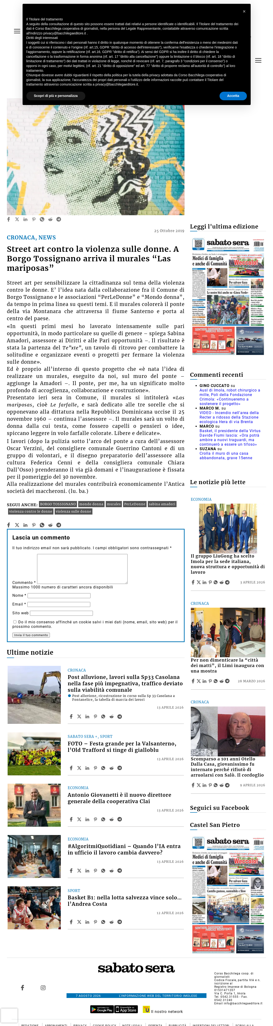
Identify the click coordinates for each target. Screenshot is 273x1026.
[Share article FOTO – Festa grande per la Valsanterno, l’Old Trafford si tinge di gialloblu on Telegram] (120, 768)
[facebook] (8, 219)
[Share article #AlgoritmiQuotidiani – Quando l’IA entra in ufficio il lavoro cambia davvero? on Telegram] (120, 870)
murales (114, 504)
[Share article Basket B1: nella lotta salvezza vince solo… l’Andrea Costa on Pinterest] (96, 922)
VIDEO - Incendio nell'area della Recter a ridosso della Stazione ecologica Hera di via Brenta (229, 417)
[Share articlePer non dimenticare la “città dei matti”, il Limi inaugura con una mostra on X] (199, 681)
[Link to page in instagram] (43, 987)
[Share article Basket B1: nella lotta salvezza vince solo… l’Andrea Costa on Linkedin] (88, 922)
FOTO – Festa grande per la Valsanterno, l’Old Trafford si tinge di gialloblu (122, 747)
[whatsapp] (42, 219)
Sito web (20, 613)
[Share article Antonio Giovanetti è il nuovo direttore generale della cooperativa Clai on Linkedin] (88, 819)
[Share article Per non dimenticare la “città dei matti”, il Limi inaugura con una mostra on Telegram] (228, 681)
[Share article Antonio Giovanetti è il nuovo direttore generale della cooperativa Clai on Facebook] (72, 819)
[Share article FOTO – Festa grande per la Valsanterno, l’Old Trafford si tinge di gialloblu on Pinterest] (96, 768)
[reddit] (50, 219)
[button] (244, 11)
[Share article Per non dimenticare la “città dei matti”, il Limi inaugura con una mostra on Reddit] (222, 681)
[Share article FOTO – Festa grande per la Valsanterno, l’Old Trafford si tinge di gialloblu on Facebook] (72, 768)
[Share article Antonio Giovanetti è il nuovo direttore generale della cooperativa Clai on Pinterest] (96, 819)
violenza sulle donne (73, 511)
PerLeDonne (134, 504)
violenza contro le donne (30, 511)
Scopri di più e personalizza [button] (56, 96)
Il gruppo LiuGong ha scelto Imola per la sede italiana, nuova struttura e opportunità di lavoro (228, 564)
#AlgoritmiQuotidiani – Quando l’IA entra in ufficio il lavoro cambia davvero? (124, 849)
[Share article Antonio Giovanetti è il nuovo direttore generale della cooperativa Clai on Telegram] (120, 819)
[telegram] (58, 219)
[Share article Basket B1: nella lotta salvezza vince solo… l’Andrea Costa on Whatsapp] (104, 922)
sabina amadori (162, 504)
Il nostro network (163, 1011)
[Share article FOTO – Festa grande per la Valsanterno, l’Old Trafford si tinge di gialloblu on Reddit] (112, 768)
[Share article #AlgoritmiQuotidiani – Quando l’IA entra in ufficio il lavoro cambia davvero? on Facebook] (72, 870)
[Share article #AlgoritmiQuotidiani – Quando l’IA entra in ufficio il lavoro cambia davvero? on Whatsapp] (104, 870)
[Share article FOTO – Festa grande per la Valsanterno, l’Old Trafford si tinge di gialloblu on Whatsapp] (104, 768)
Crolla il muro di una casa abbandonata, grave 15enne (226, 455)
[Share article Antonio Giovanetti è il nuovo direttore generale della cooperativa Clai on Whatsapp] (104, 819)
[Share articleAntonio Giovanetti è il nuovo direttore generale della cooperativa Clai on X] (80, 819)
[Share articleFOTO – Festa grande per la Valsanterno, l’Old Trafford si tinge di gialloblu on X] (80, 768)
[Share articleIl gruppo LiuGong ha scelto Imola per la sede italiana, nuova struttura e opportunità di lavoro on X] (199, 582)
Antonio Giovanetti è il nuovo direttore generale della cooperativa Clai (119, 798)
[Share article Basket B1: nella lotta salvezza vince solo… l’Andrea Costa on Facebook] (72, 922)
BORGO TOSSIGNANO (58, 504)
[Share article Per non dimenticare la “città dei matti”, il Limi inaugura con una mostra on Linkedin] (205, 681)
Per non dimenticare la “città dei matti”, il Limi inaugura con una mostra (227, 666)
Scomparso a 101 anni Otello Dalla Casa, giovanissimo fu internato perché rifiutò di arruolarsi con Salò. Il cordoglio (227, 767)
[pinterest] (34, 219)
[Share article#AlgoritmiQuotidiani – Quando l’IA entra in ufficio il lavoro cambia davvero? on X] (80, 870)
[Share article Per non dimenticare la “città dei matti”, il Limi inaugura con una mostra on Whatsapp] (216, 681)
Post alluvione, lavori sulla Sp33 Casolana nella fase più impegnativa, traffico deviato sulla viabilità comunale (125, 683)
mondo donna (91, 504)
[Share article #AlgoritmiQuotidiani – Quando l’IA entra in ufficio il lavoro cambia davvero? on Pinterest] (96, 870)
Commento (24, 582)
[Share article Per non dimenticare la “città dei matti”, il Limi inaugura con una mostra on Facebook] (193, 681)
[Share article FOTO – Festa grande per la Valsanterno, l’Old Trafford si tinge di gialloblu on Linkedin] (88, 768)
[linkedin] (25, 219)
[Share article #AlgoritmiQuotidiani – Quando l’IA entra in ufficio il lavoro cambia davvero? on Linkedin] (88, 870)
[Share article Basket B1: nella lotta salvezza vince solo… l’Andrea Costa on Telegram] (120, 922)
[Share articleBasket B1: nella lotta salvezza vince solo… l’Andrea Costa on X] (80, 922)
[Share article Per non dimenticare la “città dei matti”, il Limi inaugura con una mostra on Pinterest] (211, 681)
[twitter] (17, 219)
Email (19, 604)
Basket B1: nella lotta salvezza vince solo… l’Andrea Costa (125, 901)
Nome (19, 595)
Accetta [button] (233, 96)
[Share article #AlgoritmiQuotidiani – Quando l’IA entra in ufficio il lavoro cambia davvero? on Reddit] (112, 870)
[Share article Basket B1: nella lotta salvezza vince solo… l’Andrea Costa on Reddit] (112, 922)
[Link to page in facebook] (22, 987)
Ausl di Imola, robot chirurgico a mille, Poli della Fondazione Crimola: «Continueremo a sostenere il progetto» (230, 397)
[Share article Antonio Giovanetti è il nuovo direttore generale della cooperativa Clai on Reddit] (112, 819)
